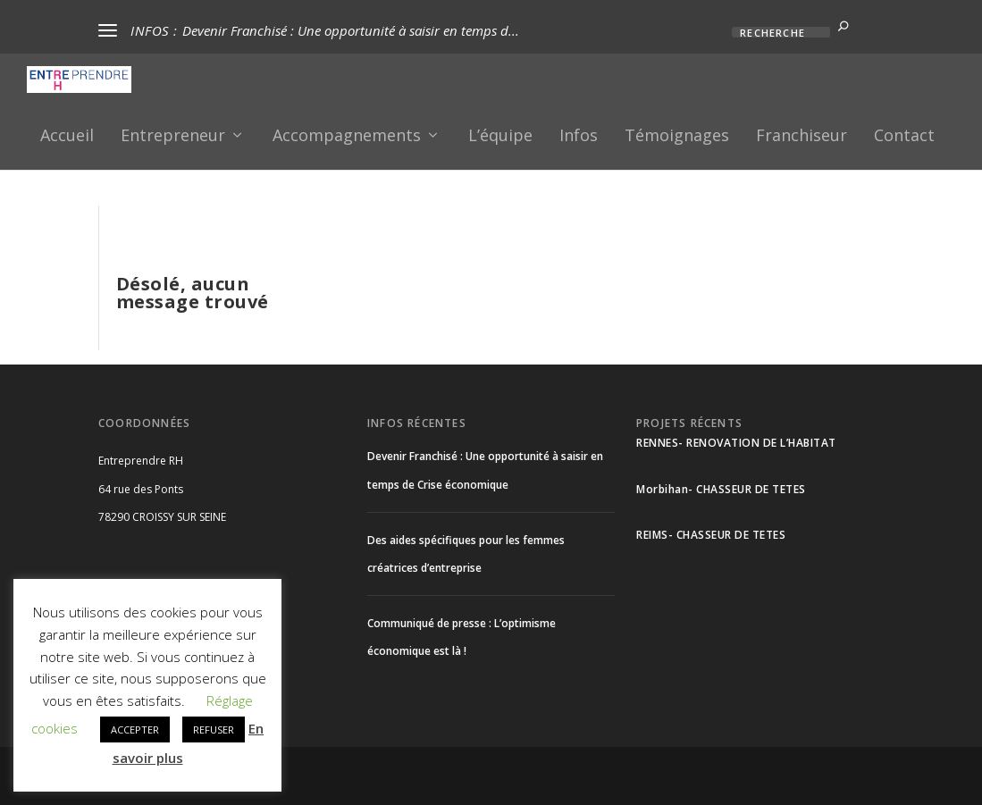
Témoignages (677, 134)
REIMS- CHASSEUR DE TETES (710, 532)
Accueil (67, 134)
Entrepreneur (173, 134)
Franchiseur (801, 134)
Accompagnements (347, 134)
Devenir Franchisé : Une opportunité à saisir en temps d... (350, 30)
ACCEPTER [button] (135, 729)
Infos (578, 134)
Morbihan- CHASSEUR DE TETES (721, 486)
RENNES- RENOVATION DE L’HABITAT (736, 440)
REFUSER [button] (213, 729)
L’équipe (500, 134)
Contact (904, 134)
